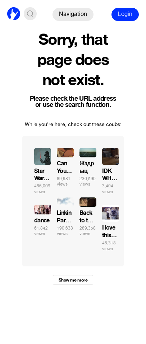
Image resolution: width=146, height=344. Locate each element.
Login (125, 14)
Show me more (73, 280)
